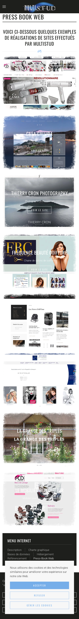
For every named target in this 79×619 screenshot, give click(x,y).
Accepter (39, 585)
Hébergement (45, 554)
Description (14, 550)
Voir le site (39, 91)
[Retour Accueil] (39, 6)
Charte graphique (38, 550)
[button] (4, 6)
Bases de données (18, 554)
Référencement (17, 558)
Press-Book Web (43, 558)
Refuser (39, 595)
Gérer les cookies (39, 605)
